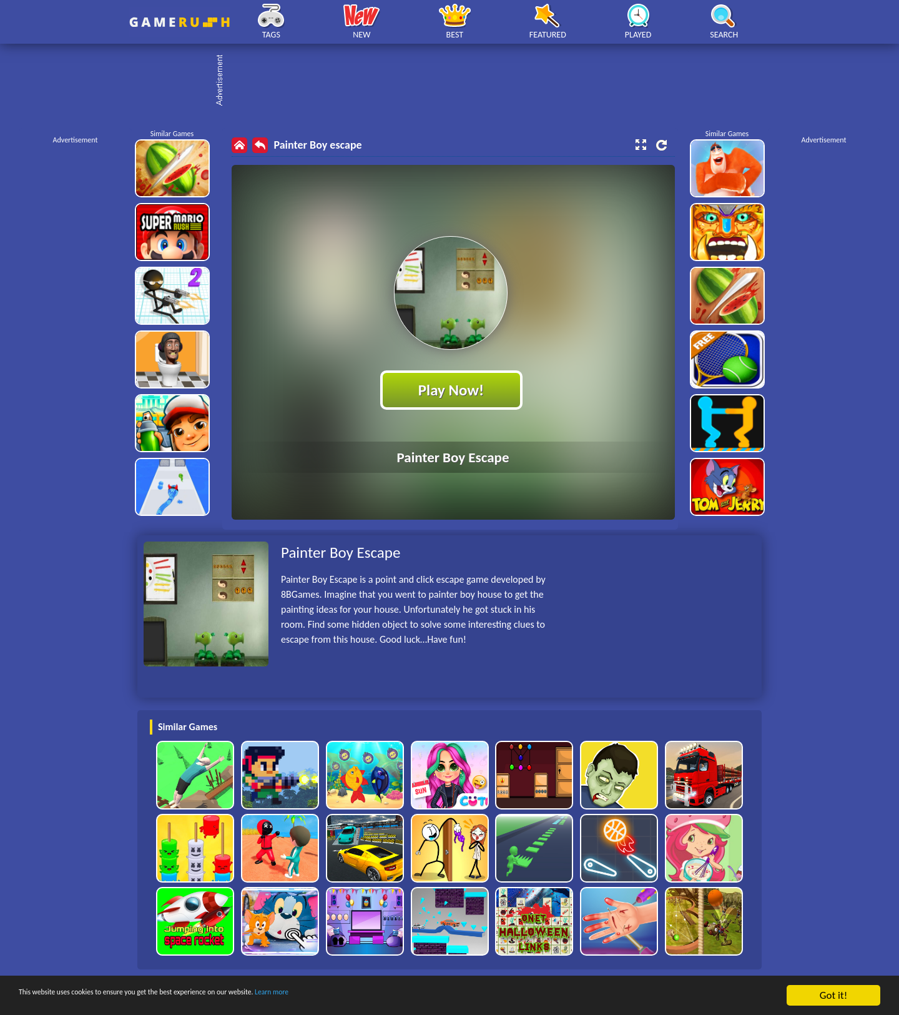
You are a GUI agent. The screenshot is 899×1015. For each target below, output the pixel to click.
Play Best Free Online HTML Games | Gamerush (179, 22)
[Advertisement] (455, 81)
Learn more (390, 996)
